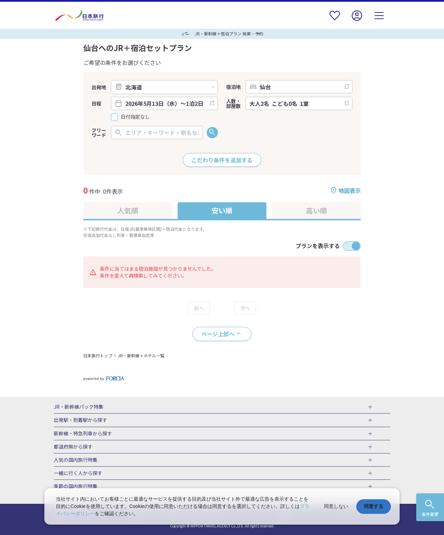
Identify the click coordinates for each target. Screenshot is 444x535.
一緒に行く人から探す (78, 473)
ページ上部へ (217, 334)
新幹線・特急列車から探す (83, 434)
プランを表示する (318, 245)
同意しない (336, 506)
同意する (373, 506)
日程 (96, 103)
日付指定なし (135, 116)
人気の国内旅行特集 (75, 460)
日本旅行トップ (97, 355)
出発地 (99, 87)
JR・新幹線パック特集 (78, 407)
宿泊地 (233, 86)
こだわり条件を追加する (222, 160)
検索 (212, 132)
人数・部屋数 (233, 103)
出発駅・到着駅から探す (80, 420)
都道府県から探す (73, 447)
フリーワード (99, 132)
